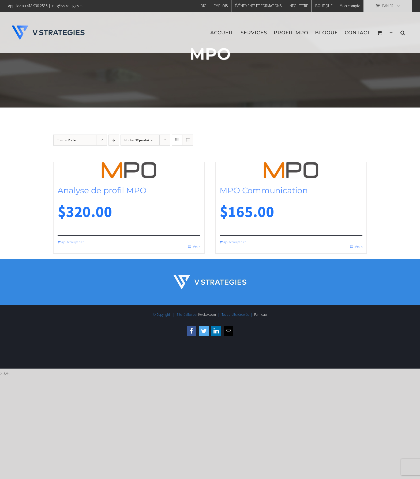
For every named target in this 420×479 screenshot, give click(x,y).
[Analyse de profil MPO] (129, 170)
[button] (402, 32)
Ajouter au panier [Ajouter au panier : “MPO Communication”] (234, 242)
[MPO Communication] (291, 170)
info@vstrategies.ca (67, 5)
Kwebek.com (207, 314)
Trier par (66, 140)
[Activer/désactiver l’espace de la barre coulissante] (391, 32)
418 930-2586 (37, 5)
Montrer (138, 140)
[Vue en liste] (187, 140)
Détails (196, 247)
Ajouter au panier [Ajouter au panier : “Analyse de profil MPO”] (72, 242)
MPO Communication (264, 190)
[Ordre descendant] (113, 140)
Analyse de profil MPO (102, 190)
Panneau (260, 314)
